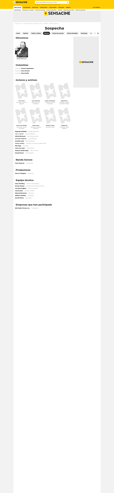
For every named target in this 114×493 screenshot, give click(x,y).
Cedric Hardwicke (50, 107)
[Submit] (67, 2)
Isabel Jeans (35, 132)
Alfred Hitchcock (21, 65)
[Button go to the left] (95, 40)
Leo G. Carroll (19, 140)
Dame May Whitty (21, 132)
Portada (17, 30)
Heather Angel (50, 132)
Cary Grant (21, 107)
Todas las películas (27, 30)
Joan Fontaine (36, 107)
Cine (21, 30)
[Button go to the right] (98, 40)
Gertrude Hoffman (21, 145)
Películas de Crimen (38, 30)
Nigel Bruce (64, 107)
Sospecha (46, 30)
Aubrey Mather (19, 150)
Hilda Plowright (20, 155)
